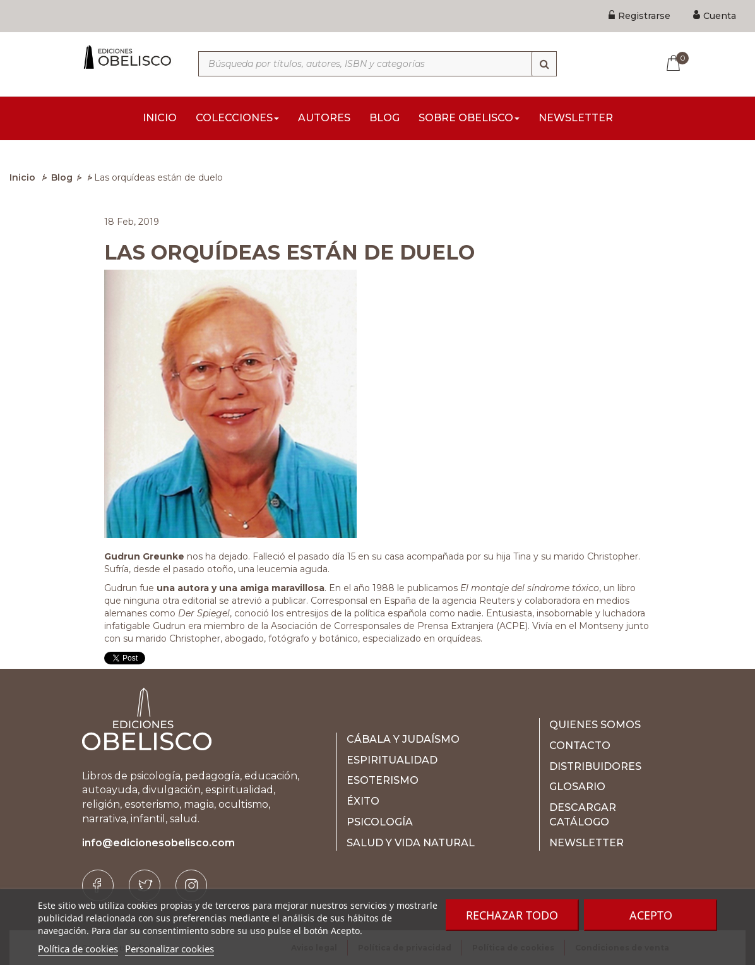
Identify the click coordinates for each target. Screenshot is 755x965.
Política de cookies (78, 948)
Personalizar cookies (169, 948)
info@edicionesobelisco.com (158, 843)
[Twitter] (144, 885)
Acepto (650, 915)
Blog (62, 177)
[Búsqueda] (544, 63)
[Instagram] (191, 885)
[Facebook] (98, 885)
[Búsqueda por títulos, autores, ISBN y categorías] (377, 63)
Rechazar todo (512, 915)
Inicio (22, 177)
